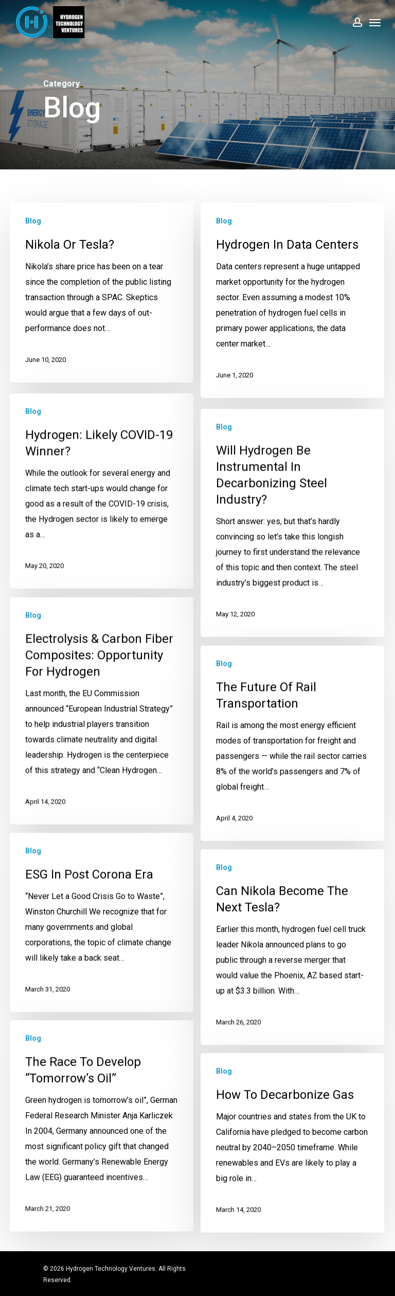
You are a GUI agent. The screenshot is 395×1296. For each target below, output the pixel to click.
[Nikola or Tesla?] (101, 293)
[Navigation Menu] (375, 22)
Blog (33, 221)
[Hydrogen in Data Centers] (292, 301)
